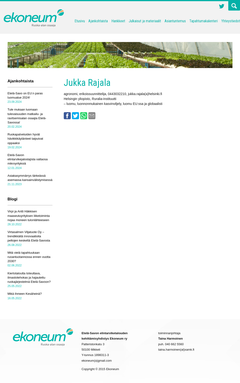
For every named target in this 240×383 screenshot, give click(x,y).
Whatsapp (83, 115)
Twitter (222, 7)
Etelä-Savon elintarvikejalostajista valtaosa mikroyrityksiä (28, 159)
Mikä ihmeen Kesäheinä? (25, 293)
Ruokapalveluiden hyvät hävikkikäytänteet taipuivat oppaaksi (25, 139)
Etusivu (80, 21)
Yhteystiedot (230, 21)
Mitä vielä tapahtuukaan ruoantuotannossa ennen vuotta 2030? (29, 257)
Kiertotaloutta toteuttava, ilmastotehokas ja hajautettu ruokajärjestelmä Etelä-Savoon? (29, 277)
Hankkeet (118, 21)
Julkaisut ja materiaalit (145, 21)
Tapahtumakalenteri (203, 21)
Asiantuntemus (175, 21)
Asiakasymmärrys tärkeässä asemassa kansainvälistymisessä (30, 178)
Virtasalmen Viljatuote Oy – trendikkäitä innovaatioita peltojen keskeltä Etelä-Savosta (29, 236)
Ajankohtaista (98, 21)
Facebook (67, 115)
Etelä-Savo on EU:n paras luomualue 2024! (25, 95)
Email (91, 115)
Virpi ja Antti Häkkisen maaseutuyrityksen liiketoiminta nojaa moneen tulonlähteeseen (29, 216)
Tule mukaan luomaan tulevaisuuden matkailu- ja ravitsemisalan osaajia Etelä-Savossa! (27, 116)
